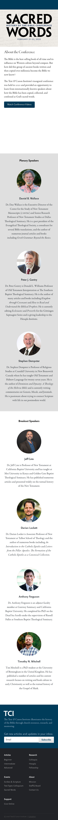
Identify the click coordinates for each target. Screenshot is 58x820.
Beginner (8, 760)
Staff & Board (34, 786)
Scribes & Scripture (12, 782)
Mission (32, 782)
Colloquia (33, 760)
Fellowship (33, 768)
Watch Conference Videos (19, 104)
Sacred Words (10, 790)
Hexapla (32, 764)
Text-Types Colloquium (13, 786)
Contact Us (34, 790)
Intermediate (9, 764)
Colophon (32, 817)
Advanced (8, 768)
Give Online (9, 804)
